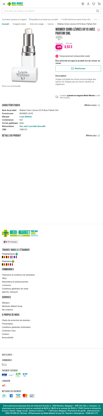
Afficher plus (93, 135)
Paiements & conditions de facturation (18, 275)
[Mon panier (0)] (99, 4)
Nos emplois (7, 310)
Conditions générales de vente (15, 289)
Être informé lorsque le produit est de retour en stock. (77, 62)
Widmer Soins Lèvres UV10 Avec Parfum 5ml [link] (76, 24)
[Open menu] (4, 4)
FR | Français (10, 242)
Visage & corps (19, 24)
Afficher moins (92, 105)
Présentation (7, 324)
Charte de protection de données (16, 320)
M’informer (78, 68)
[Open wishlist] (94, 4)
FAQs (4, 278)
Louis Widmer (25, 117)
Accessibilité (7, 337)
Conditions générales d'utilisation (16, 327)
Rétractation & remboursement (15, 282)
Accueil (5, 24)
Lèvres (51, 24)
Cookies (5, 334)
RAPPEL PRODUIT (10, 292)
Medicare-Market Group (12, 306)
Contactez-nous (9, 330)
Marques (6, 303)
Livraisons (6, 285)
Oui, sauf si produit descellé (32, 126)
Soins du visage (37, 24)
